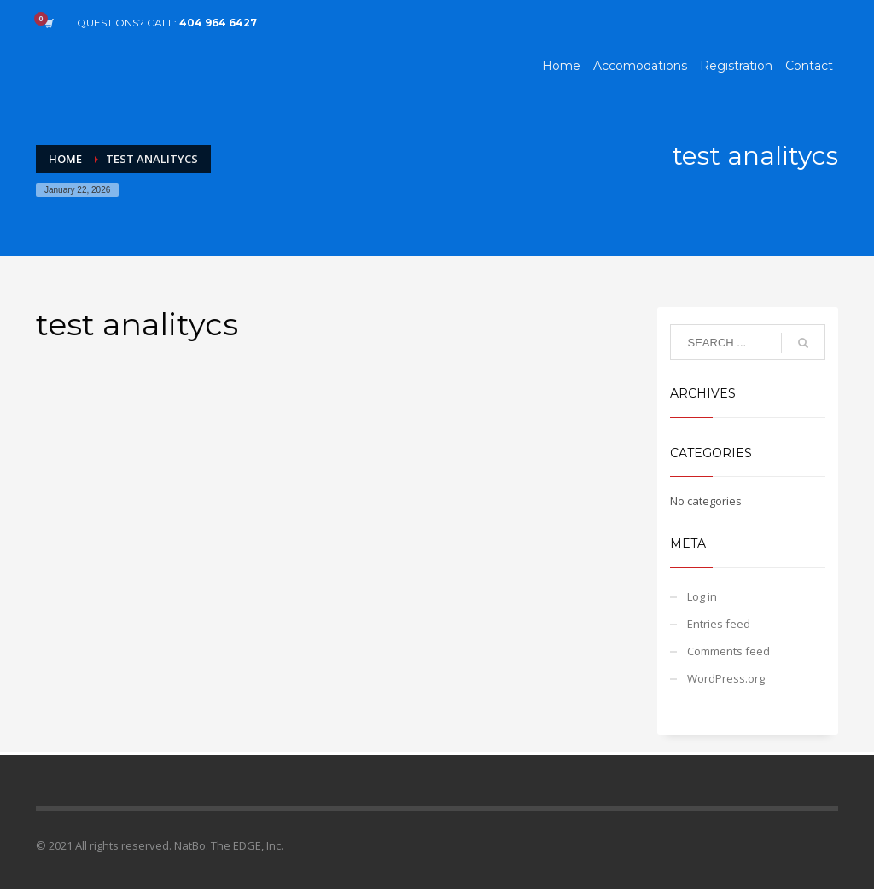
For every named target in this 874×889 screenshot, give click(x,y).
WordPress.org (726, 678)
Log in (702, 596)
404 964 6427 (218, 22)
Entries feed (718, 623)
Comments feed (728, 651)
